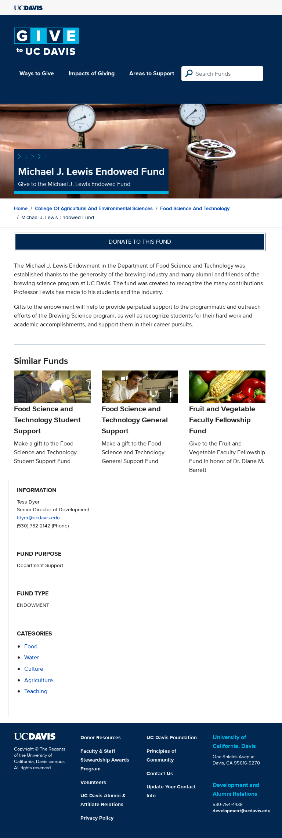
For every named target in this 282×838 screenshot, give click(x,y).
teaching (35, 691)
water (31, 657)
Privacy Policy (96, 817)
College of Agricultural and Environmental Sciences (94, 208)
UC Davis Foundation (172, 737)
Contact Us (160, 773)
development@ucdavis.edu (242, 810)
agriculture (38, 680)
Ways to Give (36, 73)
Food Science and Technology (194, 208)
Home (21, 208)
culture (33, 669)
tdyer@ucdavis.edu (38, 517)
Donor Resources (100, 737)
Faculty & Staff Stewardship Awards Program (104, 759)
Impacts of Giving (92, 73)
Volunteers (93, 782)
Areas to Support (151, 73)
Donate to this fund (140, 241)
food (30, 646)
